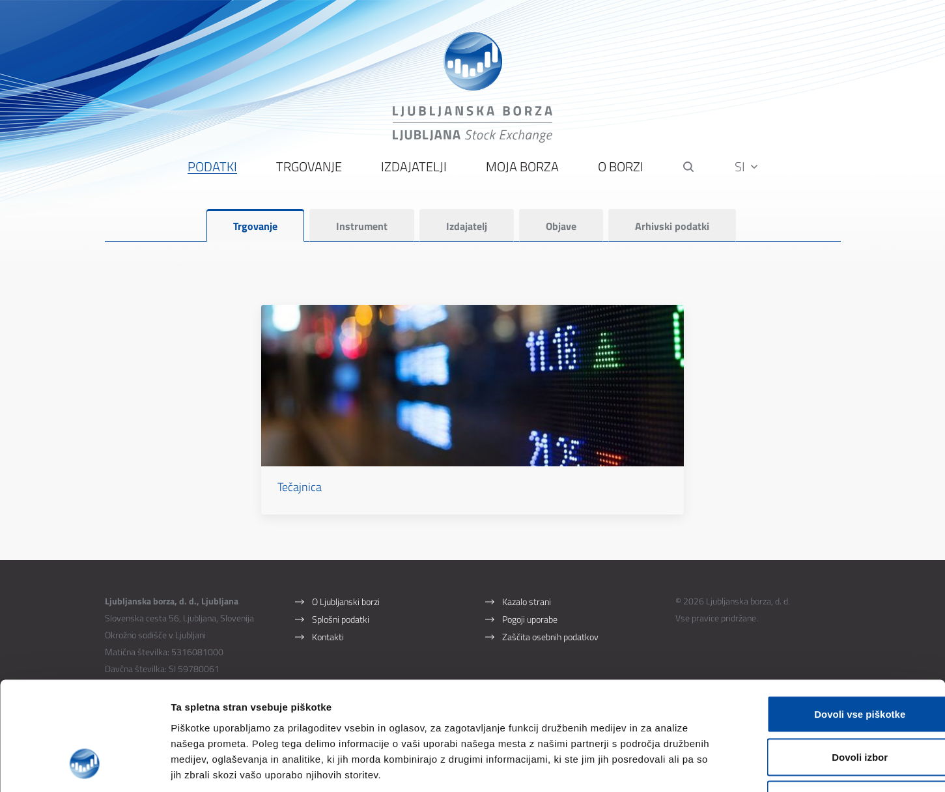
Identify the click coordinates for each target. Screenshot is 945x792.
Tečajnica (333, 466)
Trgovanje (308, 170)
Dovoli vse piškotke (836, 621)
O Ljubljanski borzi (346, 581)
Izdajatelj (466, 228)
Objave (561, 228)
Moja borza (521, 170)
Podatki (211, 170)
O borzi (620, 170)
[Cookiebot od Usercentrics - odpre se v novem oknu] (84, 766)
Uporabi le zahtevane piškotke (836, 706)
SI (746, 169)
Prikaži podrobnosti (679, 766)
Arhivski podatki (672, 228)
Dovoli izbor (836, 664)
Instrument (362, 228)
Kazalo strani (526, 581)
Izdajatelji (413, 170)
